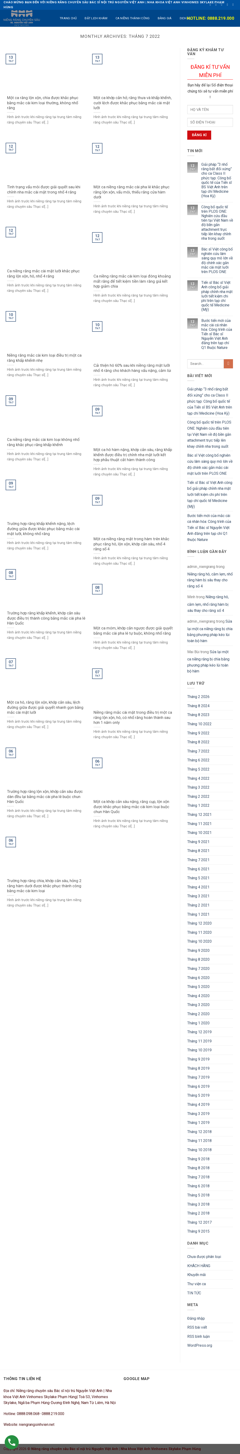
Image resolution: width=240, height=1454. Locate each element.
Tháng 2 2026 (198, 696)
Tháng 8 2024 (198, 706)
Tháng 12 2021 (199, 814)
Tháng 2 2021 (198, 905)
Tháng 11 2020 (199, 932)
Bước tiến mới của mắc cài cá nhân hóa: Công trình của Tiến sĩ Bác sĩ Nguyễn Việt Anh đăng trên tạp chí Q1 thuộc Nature (216, 334)
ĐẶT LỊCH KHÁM (96, 18)
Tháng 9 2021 (198, 842)
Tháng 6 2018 (198, 1186)
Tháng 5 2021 (198, 878)
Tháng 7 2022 (198, 751)
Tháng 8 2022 (198, 742)
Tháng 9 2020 (198, 950)
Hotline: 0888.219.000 (210, 18)
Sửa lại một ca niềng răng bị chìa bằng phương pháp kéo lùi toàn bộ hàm (209, 631)
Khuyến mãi (196, 1275)
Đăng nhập (196, 1318)
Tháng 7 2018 (198, 1177)
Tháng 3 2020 (198, 1005)
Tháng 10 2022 (199, 724)
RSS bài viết (197, 1327)
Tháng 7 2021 (198, 860)
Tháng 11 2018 (199, 1140)
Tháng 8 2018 (198, 1168)
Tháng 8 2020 (198, 959)
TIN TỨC (194, 1293)
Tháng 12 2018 (199, 1132)
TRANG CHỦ (68, 18)
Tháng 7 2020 (198, 968)
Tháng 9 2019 (198, 1059)
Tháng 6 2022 (198, 760)
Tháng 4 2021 (198, 887)
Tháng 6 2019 (198, 1086)
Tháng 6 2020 (198, 978)
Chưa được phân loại (204, 1256)
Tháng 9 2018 (198, 1159)
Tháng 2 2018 (198, 1213)
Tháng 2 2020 (198, 1014)
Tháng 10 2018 (199, 1150)
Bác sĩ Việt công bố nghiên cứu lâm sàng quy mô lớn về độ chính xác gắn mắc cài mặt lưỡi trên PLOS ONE (217, 260)
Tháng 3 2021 (198, 896)
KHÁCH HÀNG (198, 1266)
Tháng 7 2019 (198, 1077)
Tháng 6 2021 (198, 869)
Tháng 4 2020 (198, 996)
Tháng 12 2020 (199, 923)
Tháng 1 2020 (198, 1023)
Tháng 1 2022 (198, 805)
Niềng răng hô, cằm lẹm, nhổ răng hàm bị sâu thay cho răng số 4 (210, 580)
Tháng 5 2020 (198, 986)
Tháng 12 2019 (199, 1032)
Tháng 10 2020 (199, 941)
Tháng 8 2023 (198, 715)
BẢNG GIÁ (165, 18)
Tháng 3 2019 (198, 1113)
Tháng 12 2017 (199, 1222)
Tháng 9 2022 (198, 733)
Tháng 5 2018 (198, 1195)
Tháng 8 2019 (198, 1068)
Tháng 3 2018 (198, 1204)
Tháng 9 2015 (198, 1231)
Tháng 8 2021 (198, 850)
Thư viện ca (196, 1284)
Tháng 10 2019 (199, 1050)
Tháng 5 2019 (198, 1095)
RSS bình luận (198, 1336)
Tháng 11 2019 (199, 1041)
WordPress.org (199, 1345)
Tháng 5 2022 (198, 769)
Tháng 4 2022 (198, 778)
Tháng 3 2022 (198, 787)
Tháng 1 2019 (198, 1122)
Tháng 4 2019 (198, 1104)
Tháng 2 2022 (198, 796)
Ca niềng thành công (133, 18)
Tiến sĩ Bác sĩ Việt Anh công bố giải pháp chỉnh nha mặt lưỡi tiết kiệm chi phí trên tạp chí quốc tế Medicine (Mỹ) (216, 296)
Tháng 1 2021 (198, 914)
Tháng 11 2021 (199, 823)
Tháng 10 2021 (199, 832)
